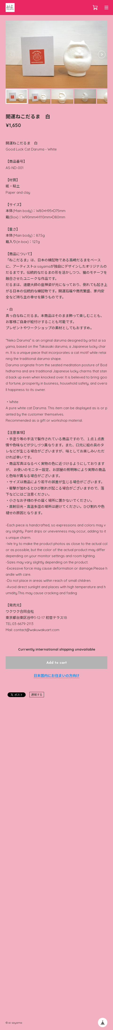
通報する (36, 694)
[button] (101, 54)
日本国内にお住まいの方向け (57, 675)
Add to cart (56, 663)
